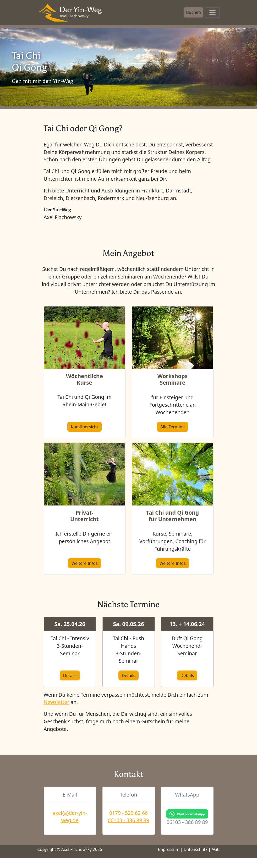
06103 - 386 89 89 (128, 820)
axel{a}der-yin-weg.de (70, 816)
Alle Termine (172, 427)
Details (69, 675)
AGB (216, 849)
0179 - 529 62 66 (128, 812)
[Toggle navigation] (212, 12)
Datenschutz (195, 849)
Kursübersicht (84, 427)
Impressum (168, 849)
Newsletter (56, 702)
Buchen (193, 12)
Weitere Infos (84, 563)
